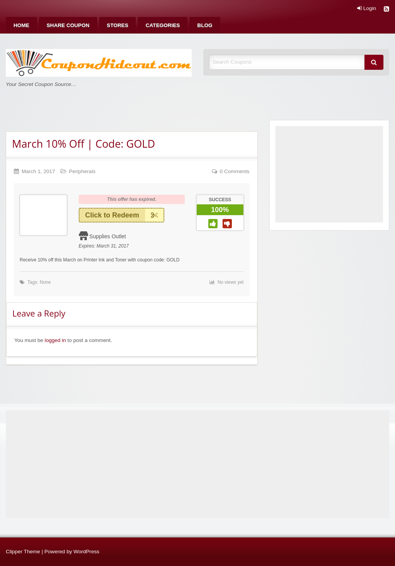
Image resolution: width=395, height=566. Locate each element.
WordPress (87, 551)
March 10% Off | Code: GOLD (83, 143)
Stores (117, 25)
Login (366, 8)
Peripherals (82, 171)
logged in (55, 340)
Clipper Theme (23, 551)
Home (21, 25)
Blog (204, 25)
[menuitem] (21, 25)
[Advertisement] (329, 174)
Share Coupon (68, 25)
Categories (162, 25)
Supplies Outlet (107, 236)
